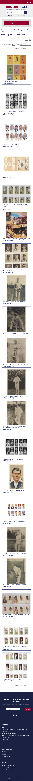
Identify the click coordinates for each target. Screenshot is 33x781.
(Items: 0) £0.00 (21, 15)
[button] (28, 2)
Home (3, 727)
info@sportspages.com (10, 769)
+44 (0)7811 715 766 (10, 767)
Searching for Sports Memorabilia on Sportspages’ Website (15, 735)
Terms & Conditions (6, 737)
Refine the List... (9, 23)
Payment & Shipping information (9, 733)
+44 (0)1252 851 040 (9, 765)
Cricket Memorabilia (10, 30)
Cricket (3, 30)
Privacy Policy (5, 739)
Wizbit (17, 778)
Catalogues (4, 731)
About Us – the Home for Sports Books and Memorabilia (15, 729)
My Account (12, 15)
